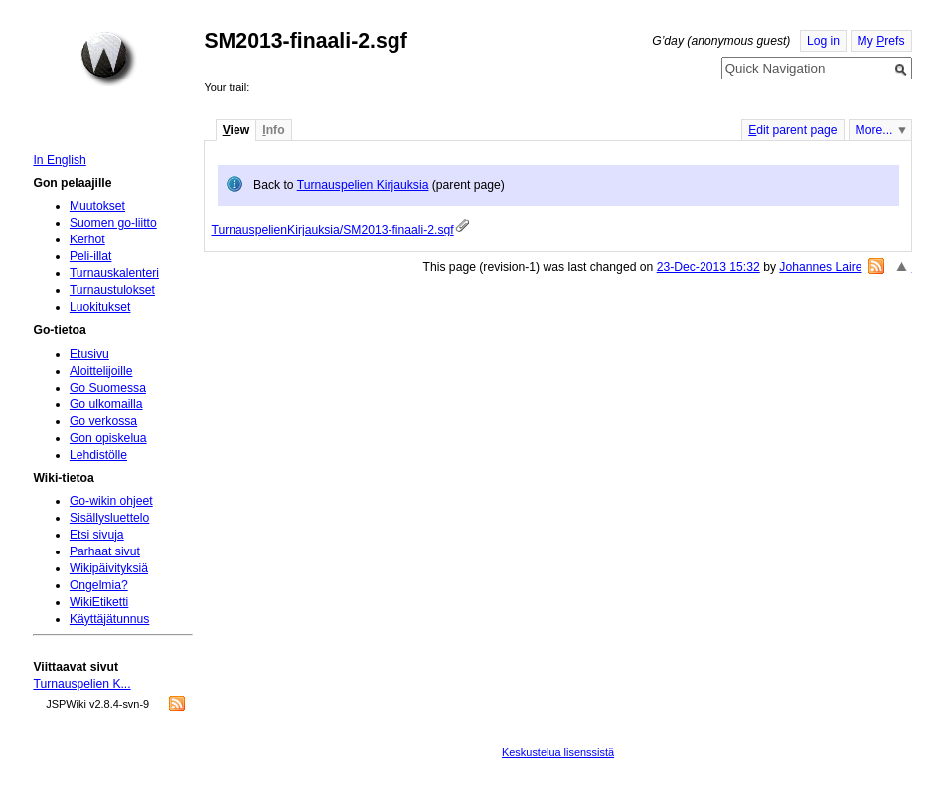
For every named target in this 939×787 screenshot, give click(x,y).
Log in (823, 41)
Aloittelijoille (101, 371)
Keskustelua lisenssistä (558, 752)
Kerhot (87, 239)
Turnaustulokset (112, 290)
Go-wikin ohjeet (111, 501)
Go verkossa (103, 421)
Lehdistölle (98, 455)
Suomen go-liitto (113, 223)
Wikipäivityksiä (109, 568)
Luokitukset (100, 307)
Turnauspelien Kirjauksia (363, 185)
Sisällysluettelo (109, 518)
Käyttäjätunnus (109, 619)
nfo (273, 130)
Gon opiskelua (108, 438)
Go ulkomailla (106, 404)
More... (874, 130)
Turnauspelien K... (81, 684)
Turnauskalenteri (114, 273)
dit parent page (792, 130)
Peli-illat (91, 256)
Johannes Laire (820, 267)
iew (236, 130)
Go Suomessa (108, 387)
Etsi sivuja (97, 535)
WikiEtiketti (99, 602)
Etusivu (89, 354)
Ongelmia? (99, 585)
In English (59, 160)
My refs (881, 41)
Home (108, 58)
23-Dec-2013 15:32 (708, 267)
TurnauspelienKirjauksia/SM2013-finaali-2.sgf (332, 229)
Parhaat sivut (105, 551)
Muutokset (97, 206)
